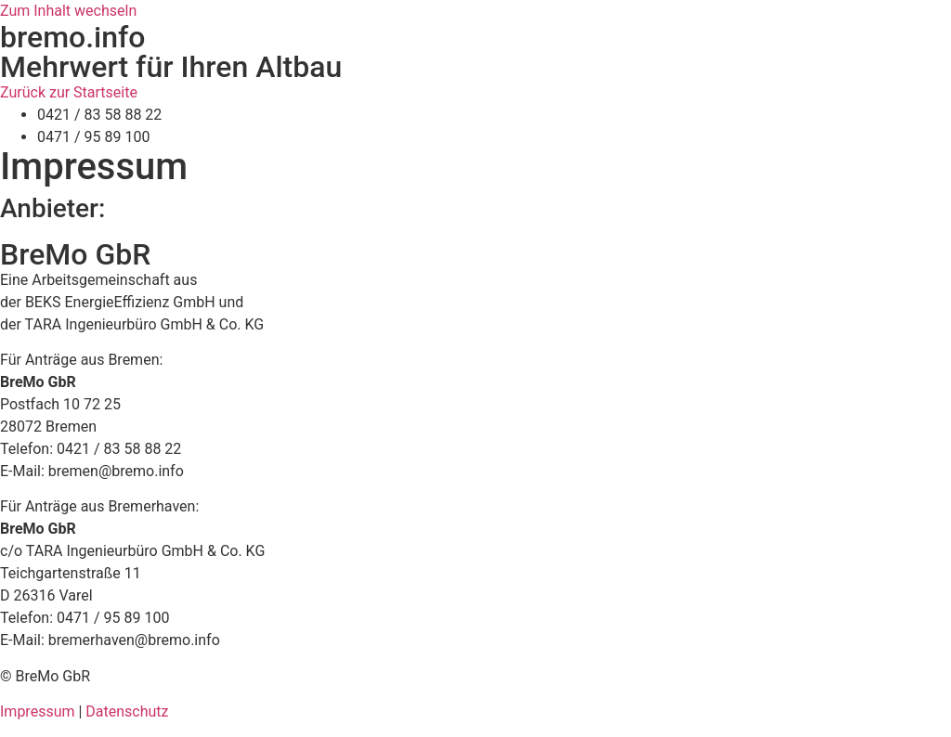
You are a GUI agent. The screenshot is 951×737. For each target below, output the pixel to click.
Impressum (37, 711)
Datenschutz (126, 711)
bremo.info (72, 37)
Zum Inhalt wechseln (68, 10)
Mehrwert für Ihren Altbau (171, 66)
